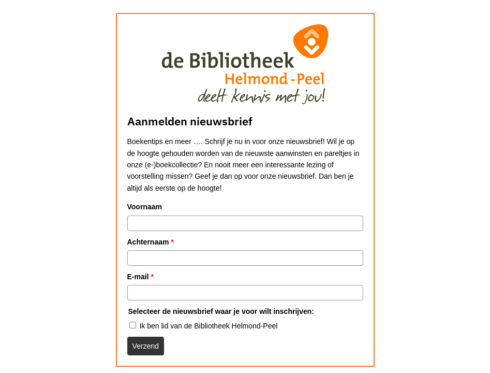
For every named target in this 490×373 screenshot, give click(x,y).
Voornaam (144, 207)
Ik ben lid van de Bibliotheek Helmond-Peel (208, 326)
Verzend (145, 346)
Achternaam (150, 242)
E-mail (140, 276)
